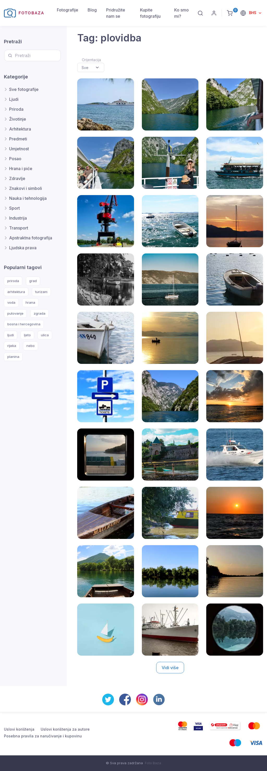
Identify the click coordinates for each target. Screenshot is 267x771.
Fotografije (67, 10)
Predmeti (18, 138)
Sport (14, 208)
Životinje (17, 119)
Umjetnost (19, 148)
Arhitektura (20, 129)
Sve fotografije (24, 89)
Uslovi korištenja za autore (65, 729)
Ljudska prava (23, 247)
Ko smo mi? (181, 13)
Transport (18, 228)
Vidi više (170, 667)
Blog (92, 10)
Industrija (18, 218)
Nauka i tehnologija (28, 198)
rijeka (11, 346)
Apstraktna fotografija (30, 237)
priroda (13, 281)
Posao (15, 158)
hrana (30, 302)
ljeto (27, 335)
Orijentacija (91, 60)
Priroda (16, 109)
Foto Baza (153, 763)
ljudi (10, 335)
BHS (253, 12)
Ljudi (14, 99)
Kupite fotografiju (150, 13)
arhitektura (16, 292)
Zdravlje (17, 178)
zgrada (39, 313)
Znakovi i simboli (25, 188)
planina (13, 357)
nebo (30, 346)
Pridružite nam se (115, 13)
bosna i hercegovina (23, 324)
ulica (45, 335)
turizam (41, 292)
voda (11, 302)
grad (33, 281)
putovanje (15, 313)
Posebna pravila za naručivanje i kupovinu (43, 736)
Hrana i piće (20, 168)
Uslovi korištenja (19, 729)
